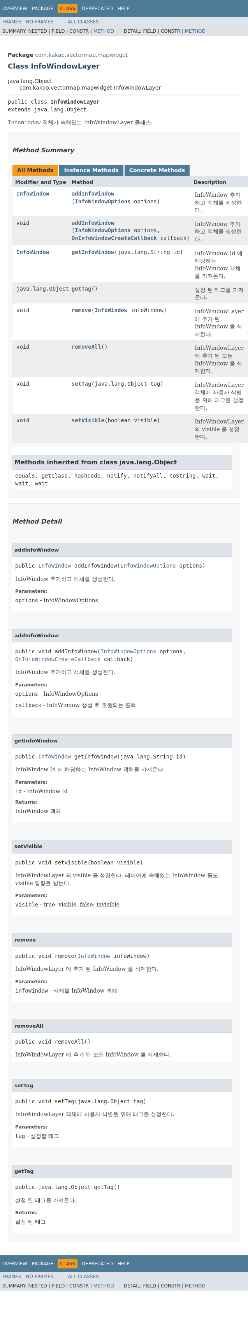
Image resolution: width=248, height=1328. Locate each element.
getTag (81, 289)
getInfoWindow (93, 252)
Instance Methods (91, 170)
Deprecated (97, 8)
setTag (81, 384)
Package (42, 8)
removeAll (86, 347)
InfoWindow (32, 193)
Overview (14, 8)
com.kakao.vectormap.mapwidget (81, 55)
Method (103, 31)
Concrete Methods (157, 170)
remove (81, 310)
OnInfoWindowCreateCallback (114, 238)
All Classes (83, 22)
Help (124, 8)
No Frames (40, 22)
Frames (11, 22)
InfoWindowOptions (102, 201)
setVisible (88, 420)
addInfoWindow (93, 193)
